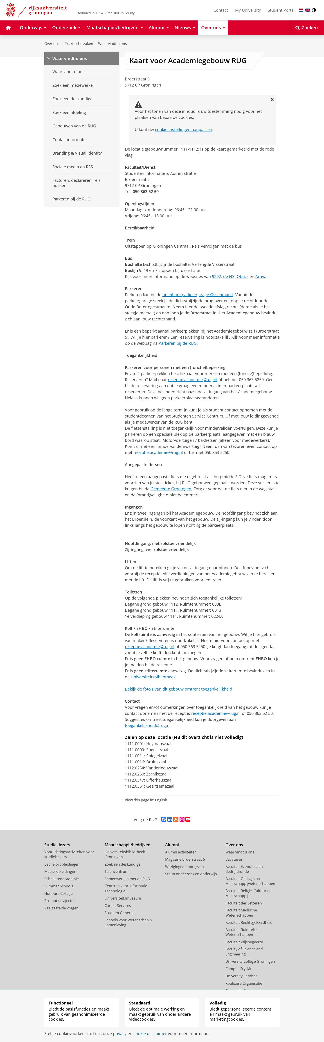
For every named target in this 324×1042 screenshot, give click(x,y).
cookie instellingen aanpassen (183, 129)
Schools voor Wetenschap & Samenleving (128, 923)
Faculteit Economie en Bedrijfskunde (244, 869)
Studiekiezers (57, 844)
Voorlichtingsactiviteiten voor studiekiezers (69, 854)
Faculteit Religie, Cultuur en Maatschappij (248, 893)
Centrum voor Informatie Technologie (126, 888)
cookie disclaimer (150, 1033)
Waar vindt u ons (112, 43)
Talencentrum (116, 871)
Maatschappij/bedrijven (127, 844)
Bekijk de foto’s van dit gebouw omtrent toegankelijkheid (178, 689)
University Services (241, 975)
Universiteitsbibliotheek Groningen (125, 854)
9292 (216, 276)
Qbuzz (242, 276)
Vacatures (234, 859)
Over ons (52, 43)
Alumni (172, 844)
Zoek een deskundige (122, 864)
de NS (228, 276)
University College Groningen (250, 961)
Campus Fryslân (238, 968)
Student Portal (281, 10)
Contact (221, 10)
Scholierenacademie (61, 878)
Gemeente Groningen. (171, 488)
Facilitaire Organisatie (243, 983)
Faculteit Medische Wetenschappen (241, 913)
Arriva (260, 276)
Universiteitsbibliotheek (153, 677)
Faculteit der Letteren (243, 903)
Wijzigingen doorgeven (184, 866)
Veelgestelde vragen (61, 908)
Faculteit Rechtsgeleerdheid (248, 922)
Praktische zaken (79, 43)
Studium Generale (120, 912)
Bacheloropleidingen (61, 864)
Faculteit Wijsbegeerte (244, 942)
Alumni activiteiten (181, 852)
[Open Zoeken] (306, 27)
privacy (119, 1033)
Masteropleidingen (60, 871)
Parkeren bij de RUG (178, 343)
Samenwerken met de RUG (127, 878)
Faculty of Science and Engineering (244, 951)
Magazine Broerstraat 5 (185, 859)
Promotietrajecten (60, 900)
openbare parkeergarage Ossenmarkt (197, 294)
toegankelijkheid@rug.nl (148, 725)
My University (248, 10)
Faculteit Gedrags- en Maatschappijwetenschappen (250, 881)
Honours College (58, 893)
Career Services (118, 905)
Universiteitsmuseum (123, 898)
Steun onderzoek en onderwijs (191, 873)
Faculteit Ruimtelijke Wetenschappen (242, 932)
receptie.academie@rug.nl (192, 379)
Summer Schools (58, 886)
